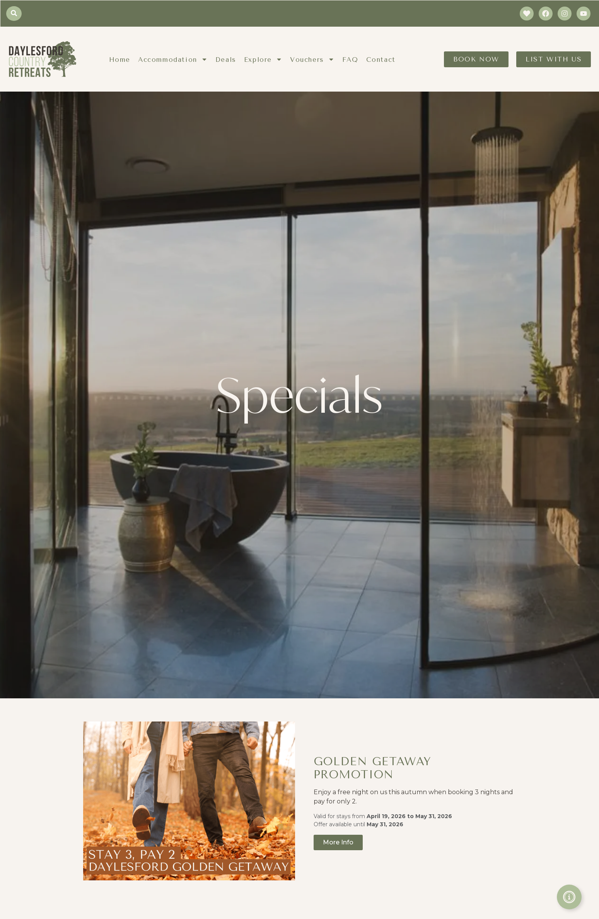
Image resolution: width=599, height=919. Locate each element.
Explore (263, 59)
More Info (338, 842)
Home (119, 59)
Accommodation (173, 59)
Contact (381, 59)
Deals (225, 59)
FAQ (350, 59)
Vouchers (312, 59)
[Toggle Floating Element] (569, 897)
